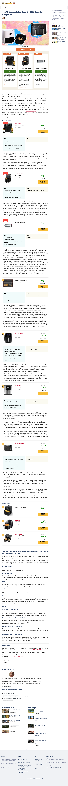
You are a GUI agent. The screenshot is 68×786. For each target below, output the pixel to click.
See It (10, 71)
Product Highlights (18, 127)
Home (56, 2)
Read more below (7, 84)
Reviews (60, 2)
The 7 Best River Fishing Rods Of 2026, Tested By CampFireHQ (15, 691)
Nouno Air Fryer (18, 522)
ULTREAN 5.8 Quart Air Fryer (20, 335)
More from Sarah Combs (8, 694)
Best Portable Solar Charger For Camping (25, 759)
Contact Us (58, 761)
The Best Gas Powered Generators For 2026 (12, 693)
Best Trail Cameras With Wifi (23, 755)
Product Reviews (21, 768)
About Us (47, 761)
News (64, 2)
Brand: (41, 128)
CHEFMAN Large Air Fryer (20, 387)
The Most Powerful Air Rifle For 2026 (16, 657)
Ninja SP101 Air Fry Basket (41, 68)
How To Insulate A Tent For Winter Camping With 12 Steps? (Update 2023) (39, 757)
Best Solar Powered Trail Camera (24, 756)
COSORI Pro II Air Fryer (10, 68)
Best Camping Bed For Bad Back (23, 762)
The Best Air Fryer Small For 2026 (9, 688)
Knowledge (20, 117)
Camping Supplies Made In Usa (14, 709)
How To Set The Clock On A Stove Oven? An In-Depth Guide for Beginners (41, 728)
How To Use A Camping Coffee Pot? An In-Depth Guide (39, 761)
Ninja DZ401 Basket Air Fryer (20, 445)
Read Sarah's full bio (14, 681)
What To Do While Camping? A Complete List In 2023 (39, 753)
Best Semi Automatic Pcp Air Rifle (24, 758)
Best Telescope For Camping (14, 719)
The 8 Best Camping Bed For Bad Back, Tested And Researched (15, 686)
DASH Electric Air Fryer (25, 68)
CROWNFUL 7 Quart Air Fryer (20, 507)
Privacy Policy (53, 761)
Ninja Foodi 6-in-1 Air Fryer (20, 536)
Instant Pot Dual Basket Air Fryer (21, 280)
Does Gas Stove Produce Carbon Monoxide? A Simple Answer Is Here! (41, 736)
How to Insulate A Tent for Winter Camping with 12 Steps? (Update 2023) (41, 713)
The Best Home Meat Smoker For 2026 (10, 689)
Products (5, 117)
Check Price (42, 132)
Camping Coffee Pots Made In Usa (15, 714)
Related (13, 117)
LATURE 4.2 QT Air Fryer (37, 650)
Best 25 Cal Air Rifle (12, 724)
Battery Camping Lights (61, 25)
